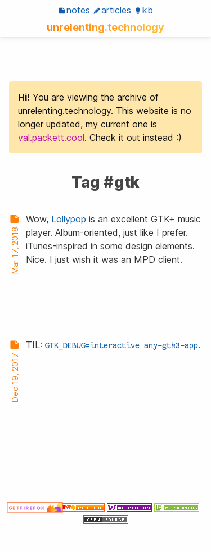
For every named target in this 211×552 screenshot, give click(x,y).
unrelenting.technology (105, 27)
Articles (112, 10)
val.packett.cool (51, 137)
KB (143, 10)
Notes (74, 10)
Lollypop (68, 219)
